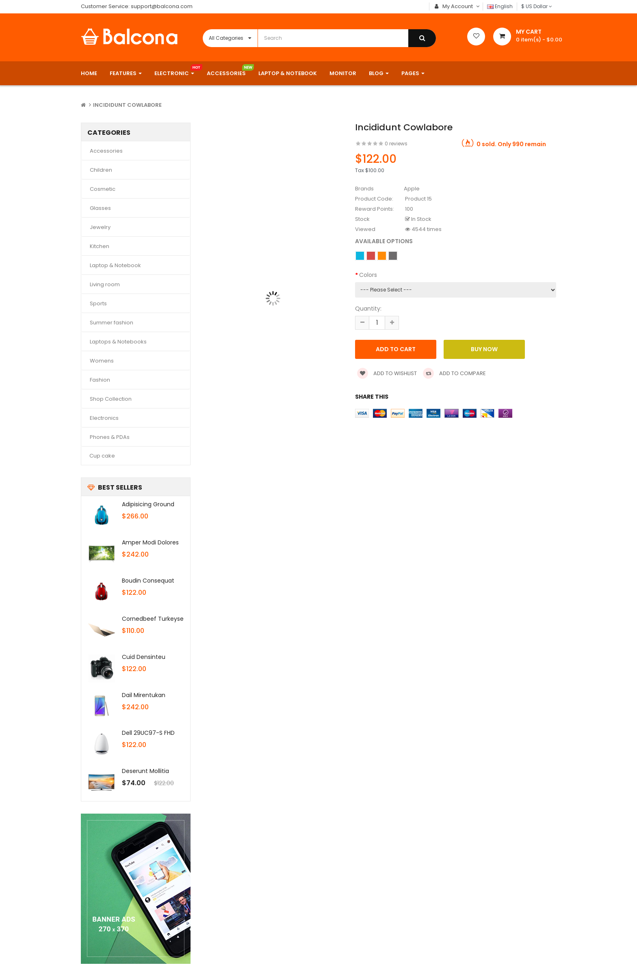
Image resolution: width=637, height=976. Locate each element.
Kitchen (99, 246)
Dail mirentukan (143, 695)
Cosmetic (102, 189)
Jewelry (100, 227)
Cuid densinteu (143, 657)
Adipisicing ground (148, 504)
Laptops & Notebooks (118, 341)
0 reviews (396, 143)
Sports (98, 303)
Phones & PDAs (110, 437)
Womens (102, 361)
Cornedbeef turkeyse (153, 619)
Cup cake (102, 456)
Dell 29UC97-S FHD (148, 733)
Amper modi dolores (150, 542)
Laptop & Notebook (115, 265)
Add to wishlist (387, 373)
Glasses (100, 208)
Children (101, 170)
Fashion (100, 380)
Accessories (106, 151)
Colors (368, 275)
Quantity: (368, 308)
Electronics (104, 418)
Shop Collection (111, 399)
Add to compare (454, 373)
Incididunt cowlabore (127, 105)
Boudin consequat (148, 581)
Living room (105, 284)
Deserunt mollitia (145, 771)
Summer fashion (111, 322)
